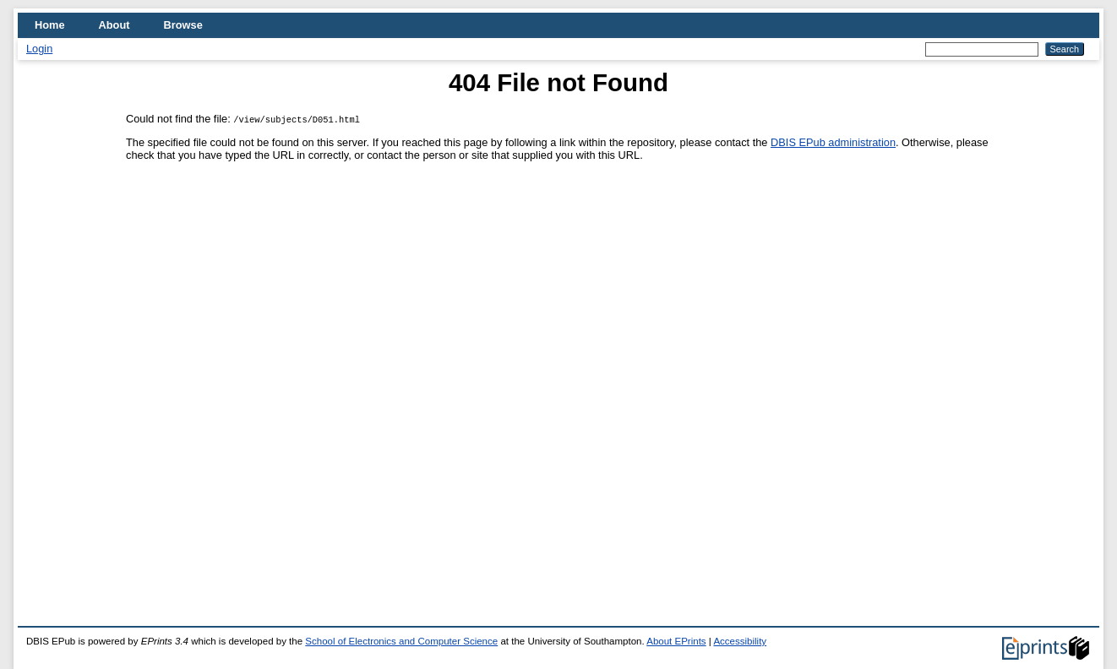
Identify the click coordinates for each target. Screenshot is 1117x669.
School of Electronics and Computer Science (401, 641)
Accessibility (739, 641)
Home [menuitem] (50, 25)
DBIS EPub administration (833, 142)
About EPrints (676, 641)
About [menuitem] (114, 25)
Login (39, 48)
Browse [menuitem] (183, 25)
